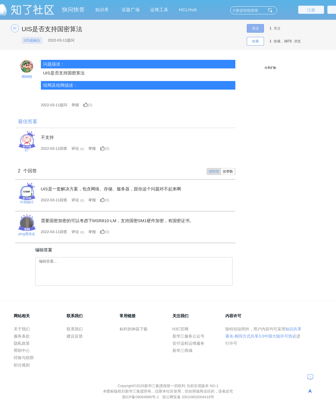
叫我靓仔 (27, 202)
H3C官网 (180, 329)
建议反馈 (75, 336)
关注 (255, 28)
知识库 (102, 9)
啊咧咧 (27, 77)
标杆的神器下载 (134, 329)
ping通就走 (26, 234)
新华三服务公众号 (188, 336)
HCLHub (188, 9)
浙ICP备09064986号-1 (141, 397)
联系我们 (75, 329)
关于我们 (22, 329)
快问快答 (73, 10)
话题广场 (131, 9)
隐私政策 (22, 343)
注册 (311, 10)
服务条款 (22, 336)
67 (27, 150)
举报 (75, 105)
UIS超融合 (32, 40)
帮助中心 (22, 350)
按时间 (214, 171)
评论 (75, 148)
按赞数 (228, 171)
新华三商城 (182, 350)
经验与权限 (24, 357)
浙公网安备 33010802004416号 (188, 397)
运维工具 (159, 9)
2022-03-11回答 (54, 148)
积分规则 (22, 365)
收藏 (255, 41)
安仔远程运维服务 (188, 343)
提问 (54, 105)
